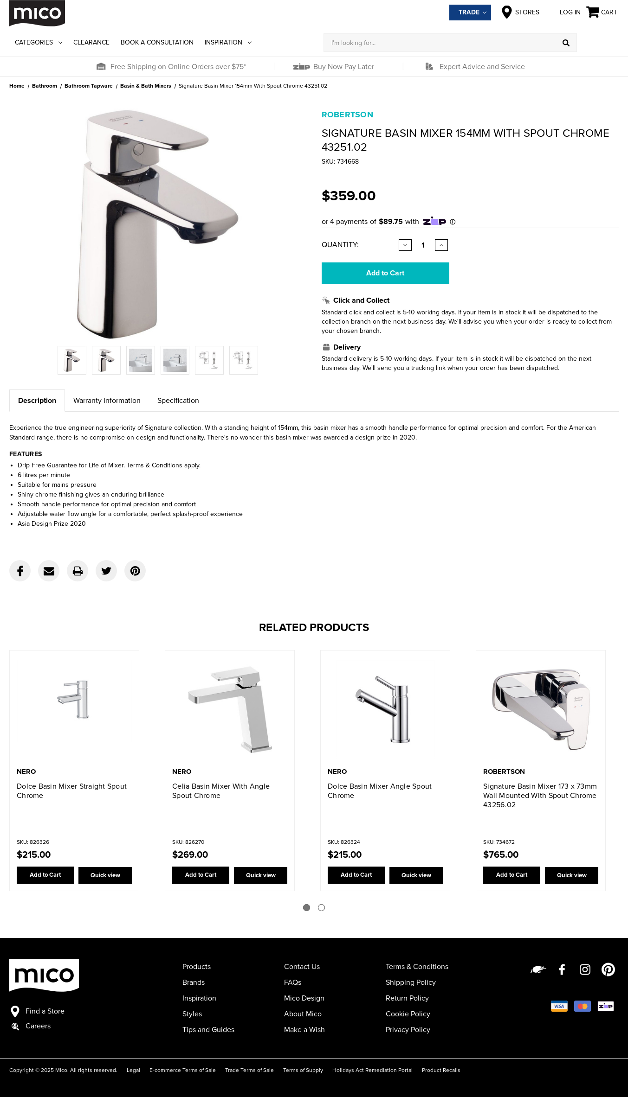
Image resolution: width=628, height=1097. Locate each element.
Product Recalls (441, 1070)
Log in (563, 12)
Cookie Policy (408, 1014)
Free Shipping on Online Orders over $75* (178, 66)
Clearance (91, 42)
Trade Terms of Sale (249, 1070)
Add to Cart (44, 875)
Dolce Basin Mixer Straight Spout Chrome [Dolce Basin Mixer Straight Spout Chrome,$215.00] (72, 791)
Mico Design (304, 998)
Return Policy (407, 998)
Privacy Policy (408, 1029)
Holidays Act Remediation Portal (372, 1070)
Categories (38, 42)
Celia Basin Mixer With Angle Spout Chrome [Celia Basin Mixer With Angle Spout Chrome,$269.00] (221, 791)
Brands (193, 982)
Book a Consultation (157, 42)
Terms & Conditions (417, 966)
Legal (133, 1070)
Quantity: (340, 244)
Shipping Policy (411, 982)
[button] (100, 66)
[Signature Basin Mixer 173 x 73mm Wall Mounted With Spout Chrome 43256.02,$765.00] (540, 709)
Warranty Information (107, 400)
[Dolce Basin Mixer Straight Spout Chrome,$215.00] (74, 709)
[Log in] (598, 43)
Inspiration (228, 42)
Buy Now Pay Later (342, 66)
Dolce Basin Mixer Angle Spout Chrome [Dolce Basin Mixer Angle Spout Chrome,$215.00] (380, 791)
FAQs (292, 982)
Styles (192, 1014)
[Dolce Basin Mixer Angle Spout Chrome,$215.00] (385, 709)
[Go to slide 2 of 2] (321, 907)
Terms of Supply (303, 1070)
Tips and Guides (208, 1029)
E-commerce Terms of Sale (182, 1070)
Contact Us (302, 966)
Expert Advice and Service (482, 66)
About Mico (303, 1014)
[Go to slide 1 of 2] (306, 907)
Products (196, 966)
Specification (178, 400)
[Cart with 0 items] (602, 12)
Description (37, 400)
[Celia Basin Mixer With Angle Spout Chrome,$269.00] (229, 709)
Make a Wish (304, 1029)
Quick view (104, 875)
